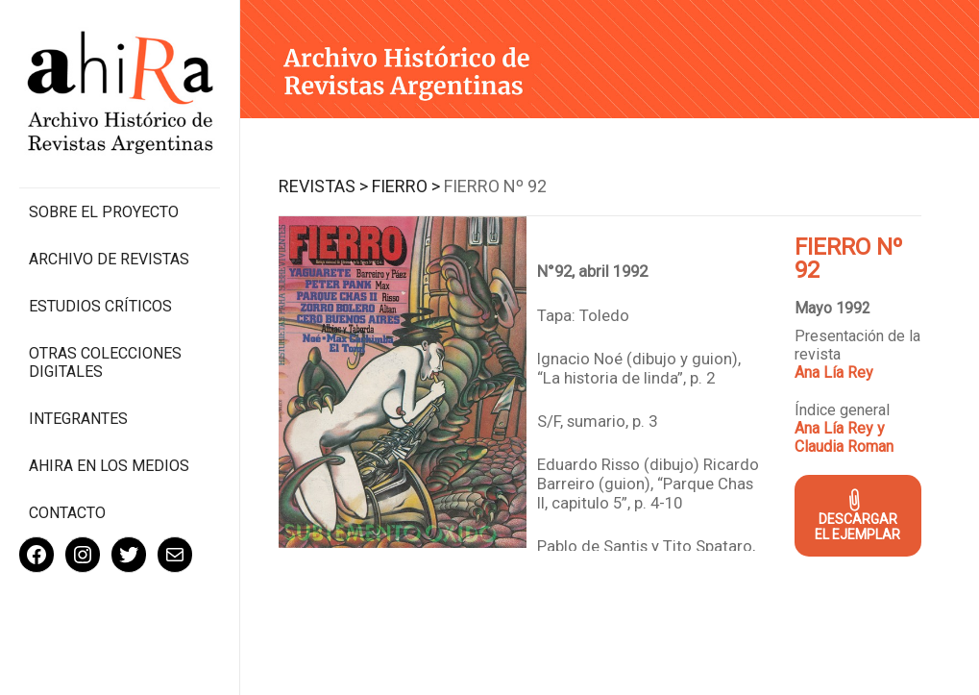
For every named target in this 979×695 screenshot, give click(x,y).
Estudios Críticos (100, 306)
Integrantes (78, 419)
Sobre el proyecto (104, 212)
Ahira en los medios (109, 466)
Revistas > (323, 186)
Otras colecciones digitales (105, 362)
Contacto (67, 513)
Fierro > (406, 186)
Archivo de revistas (109, 259)
